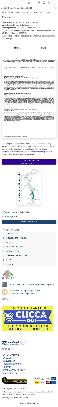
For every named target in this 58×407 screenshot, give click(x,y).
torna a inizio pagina (29, 403)
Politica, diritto (12, 251)
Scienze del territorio (15, 247)
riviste (10, 12)
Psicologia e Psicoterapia (16, 238)
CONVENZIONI (9, 361)
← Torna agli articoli (11, 216)
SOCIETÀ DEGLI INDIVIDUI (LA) (26, 12)
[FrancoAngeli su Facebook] (3, 350)
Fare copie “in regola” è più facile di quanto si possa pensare (25, 292)
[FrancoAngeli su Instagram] (9, 350)
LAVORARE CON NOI (12, 364)
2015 (41, 12)
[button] (28, 3)
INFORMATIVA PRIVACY (14, 370)
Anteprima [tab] (16, 48)
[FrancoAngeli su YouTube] (12, 350)
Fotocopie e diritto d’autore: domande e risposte (31, 284)
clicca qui (8, 39)
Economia (10, 234)
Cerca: (4, 8)
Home (4, 12)
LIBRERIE (7, 367)
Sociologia (10, 242)
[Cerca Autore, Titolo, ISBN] (30, 8)
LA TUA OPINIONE (11, 355)
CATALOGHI (8, 358)
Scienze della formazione (16, 255)
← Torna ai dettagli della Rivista (16, 212)
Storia (8, 260)
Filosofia (9, 264)
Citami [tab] (43, 48)
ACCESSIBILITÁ (10, 373)
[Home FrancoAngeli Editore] (10, 3)
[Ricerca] (55, 8)
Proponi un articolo (29, 222)
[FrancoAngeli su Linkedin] (6, 350)
